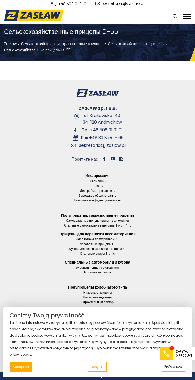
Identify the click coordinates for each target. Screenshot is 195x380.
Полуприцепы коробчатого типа (97, 287)
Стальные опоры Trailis (97, 253)
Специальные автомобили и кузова (97, 262)
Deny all (97, 367)
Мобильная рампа (97, 272)
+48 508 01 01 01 (69, 4)
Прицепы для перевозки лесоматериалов (97, 234)
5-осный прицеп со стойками (97, 267)
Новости (97, 186)
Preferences (173, 366)
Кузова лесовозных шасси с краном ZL (97, 248)
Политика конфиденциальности (97, 200)
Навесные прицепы (97, 292)
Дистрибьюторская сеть (97, 190)
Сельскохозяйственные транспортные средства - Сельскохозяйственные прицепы (92, 43)
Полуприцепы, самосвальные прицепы (97, 215)
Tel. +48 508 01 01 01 (102, 130)
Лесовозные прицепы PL (97, 244)
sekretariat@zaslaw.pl (119, 3)
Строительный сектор (97, 302)
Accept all (21, 367)
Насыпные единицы (97, 297)
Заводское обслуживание (98, 195)
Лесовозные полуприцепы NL (97, 239)
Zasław (10, 43)
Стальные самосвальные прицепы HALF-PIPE (97, 225)
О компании (97, 181)
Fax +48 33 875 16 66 (102, 138)
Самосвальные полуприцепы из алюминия (97, 220)
